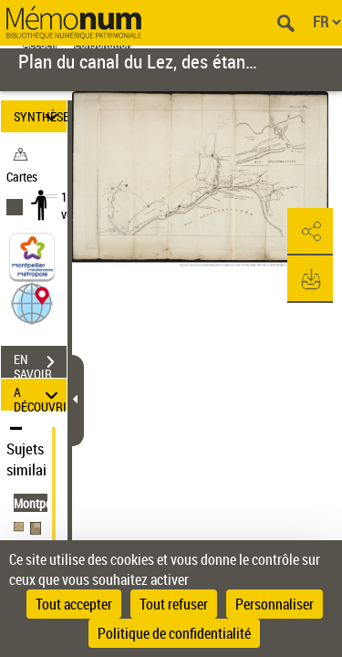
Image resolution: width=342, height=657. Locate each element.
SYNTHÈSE (40, 116)
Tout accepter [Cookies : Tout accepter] (74, 604)
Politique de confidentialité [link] (174, 633)
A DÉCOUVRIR (40, 395)
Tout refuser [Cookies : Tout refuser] (174, 604)
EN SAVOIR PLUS (40, 364)
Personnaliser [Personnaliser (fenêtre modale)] (274, 604)
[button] (32, 302)
